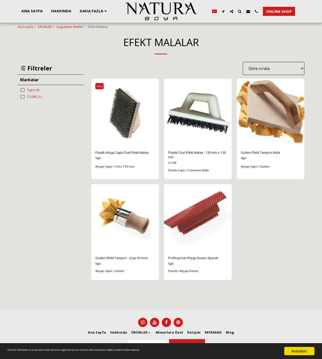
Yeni (100, 86)
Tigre (98, 166)
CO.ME (172, 166)
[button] (221, 11)
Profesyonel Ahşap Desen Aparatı (192, 265)
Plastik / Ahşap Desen (184, 281)
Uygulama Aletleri (69, 26)
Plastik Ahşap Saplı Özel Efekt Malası (123, 156)
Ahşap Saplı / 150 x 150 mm (116, 173)
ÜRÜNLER (45, 26)
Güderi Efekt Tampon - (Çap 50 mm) (125, 265)
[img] (125, 112)
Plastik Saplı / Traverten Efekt (190, 173)
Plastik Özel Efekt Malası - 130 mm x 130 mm (197, 156)
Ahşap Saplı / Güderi (256, 168)
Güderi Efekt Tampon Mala (267, 153)
